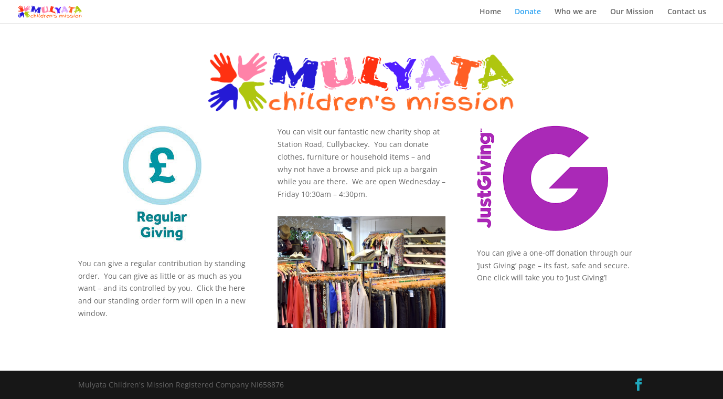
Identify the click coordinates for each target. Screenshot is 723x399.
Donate (528, 12)
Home (490, 12)
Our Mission (632, 12)
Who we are (576, 12)
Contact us (686, 12)
